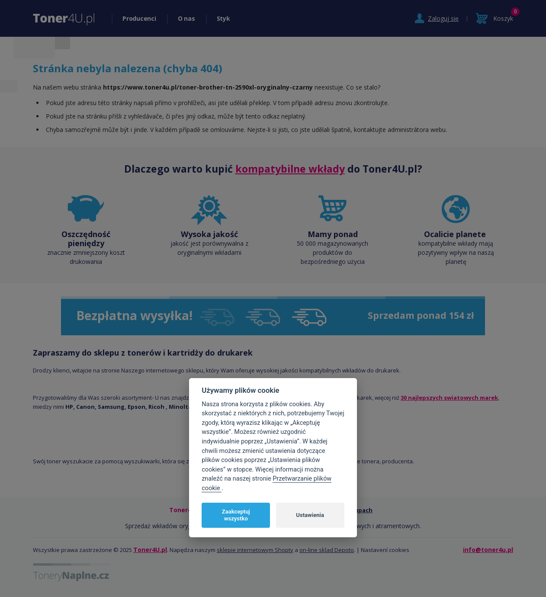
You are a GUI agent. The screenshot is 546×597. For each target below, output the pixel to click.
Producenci (139, 18)
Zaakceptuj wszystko (236, 515)
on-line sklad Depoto (326, 550)
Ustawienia (310, 515)
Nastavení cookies (385, 550)
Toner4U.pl (150, 550)
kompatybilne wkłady (290, 169)
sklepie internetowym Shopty (255, 550)
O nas (186, 18)
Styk (223, 18)
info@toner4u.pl (488, 550)
